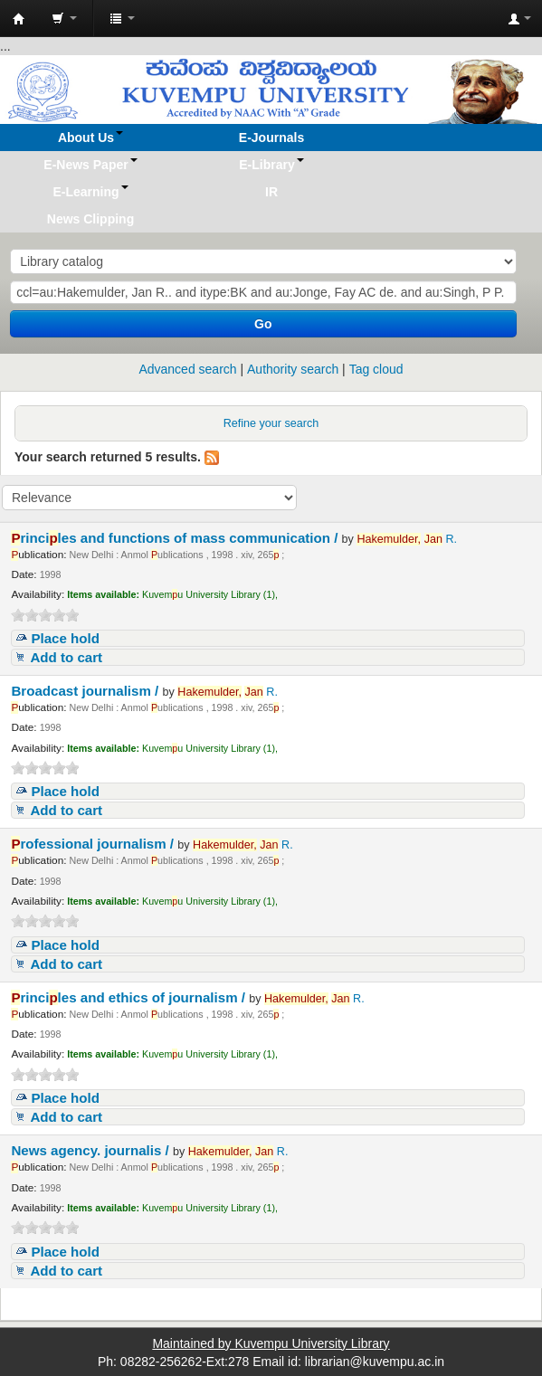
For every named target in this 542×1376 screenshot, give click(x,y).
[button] (64, 18)
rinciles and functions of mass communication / (176, 538)
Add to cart (66, 657)
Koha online (19, 19)
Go (262, 324)
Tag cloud (376, 369)
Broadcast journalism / (86, 690)
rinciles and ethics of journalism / (130, 997)
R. (407, 539)
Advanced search (187, 369)
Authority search (292, 369)
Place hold (65, 638)
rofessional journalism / (94, 843)
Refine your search (271, 423)
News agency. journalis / (92, 1150)
